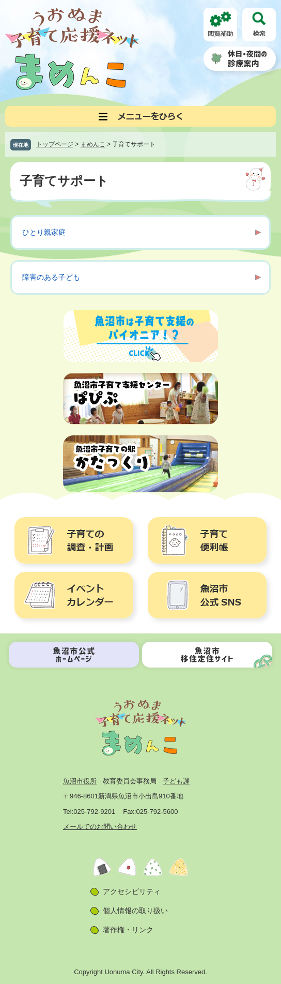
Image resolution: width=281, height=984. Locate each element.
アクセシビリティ (132, 891)
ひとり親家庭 (44, 232)
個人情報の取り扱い (135, 910)
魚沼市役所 (80, 781)
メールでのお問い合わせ (100, 826)
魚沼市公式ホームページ (74, 655)
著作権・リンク (128, 930)
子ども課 (176, 781)
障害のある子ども (51, 277)
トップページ (54, 144)
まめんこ (93, 144)
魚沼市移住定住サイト (207, 655)
